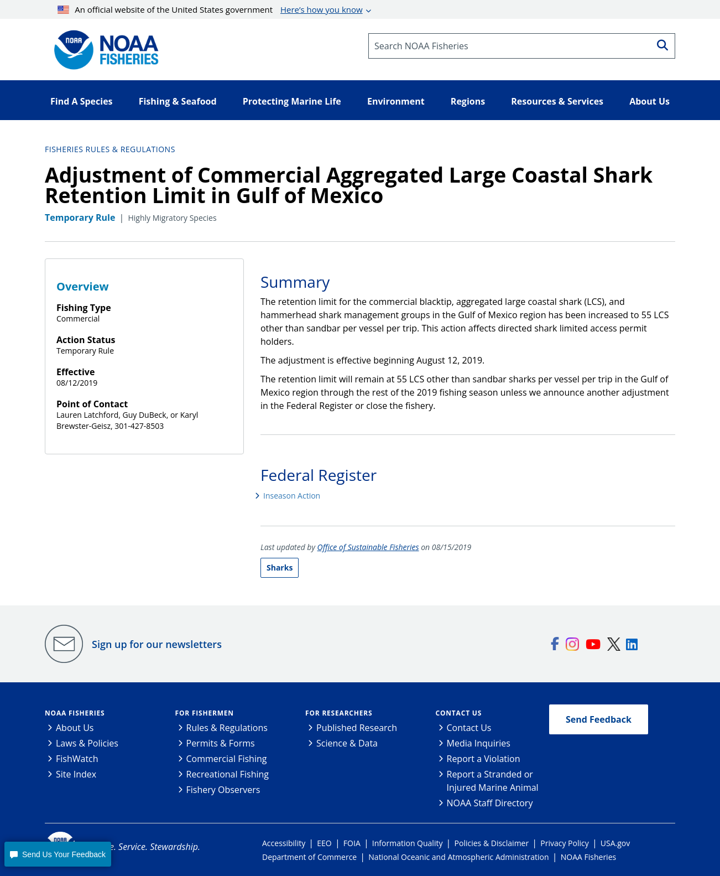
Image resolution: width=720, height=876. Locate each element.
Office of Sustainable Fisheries (368, 547)
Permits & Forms (220, 743)
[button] (57, 854)
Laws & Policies (87, 743)
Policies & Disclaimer (492, 843)
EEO (324, 843)
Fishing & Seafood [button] (178, 101)
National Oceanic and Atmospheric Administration (458, 857)
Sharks (280, 567)
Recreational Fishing (227, 774)
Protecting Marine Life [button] (292, 101)
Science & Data (347, 743)
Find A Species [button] (81, 101)
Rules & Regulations (227, 728)
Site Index (76, 774)
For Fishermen (204, 713)
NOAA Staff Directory (490, 803)
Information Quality (407, 843)
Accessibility (283, 843)
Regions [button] (468, 101)
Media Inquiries (478, 743)
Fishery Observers (223, 790)
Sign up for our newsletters (157, 644)
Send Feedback (599, 719)
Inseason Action (291, 495)
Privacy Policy (564, 843)
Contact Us (459, 713)
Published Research (356, 728)
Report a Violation (483, 759)
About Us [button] (649, 101)
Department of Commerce (309, 857)
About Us (75, 728)
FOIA (352, 843)
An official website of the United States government (210, 9)
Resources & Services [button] (557, 101)
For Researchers (338, 713)
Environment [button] (396, 101)
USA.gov (615, 843)
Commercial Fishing (226, 759)
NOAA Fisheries (75, 713)
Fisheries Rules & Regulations (110, 149)
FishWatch (77, 759)
